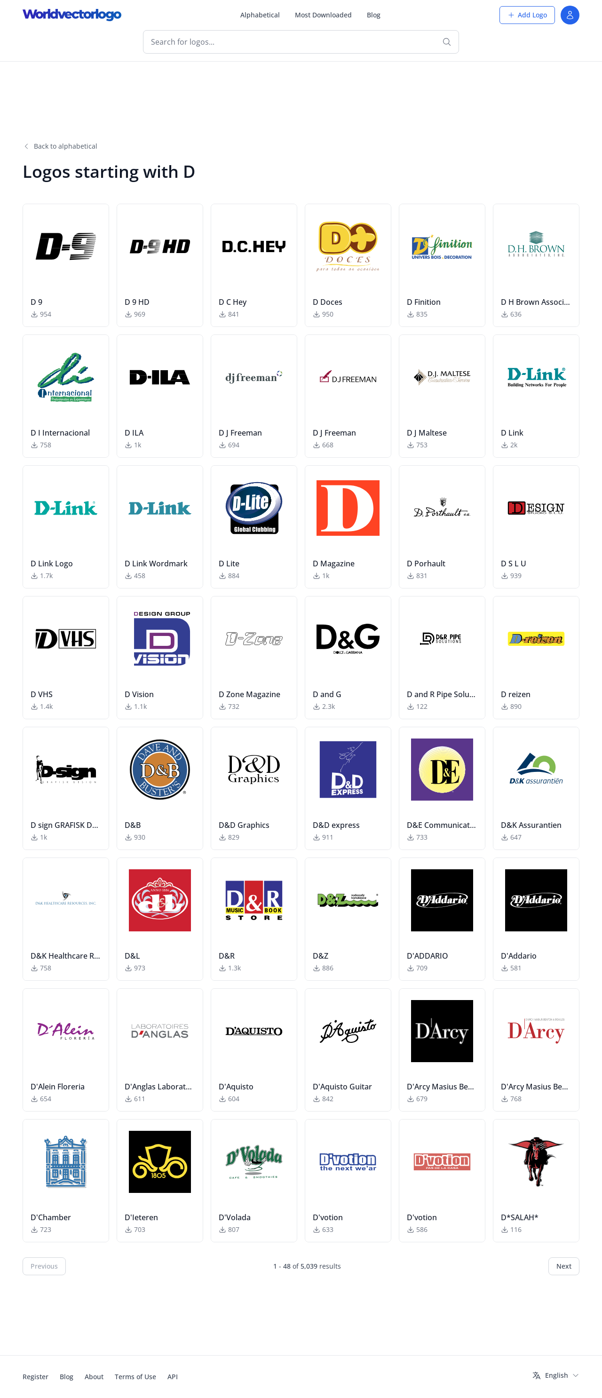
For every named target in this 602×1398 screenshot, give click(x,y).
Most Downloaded (323, 14)
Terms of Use (135, 1376)
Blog (373, 14)
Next (563, 1266)
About (94, 1376)
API (172, 1376)
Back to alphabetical (60, 146)
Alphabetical (260, 14)
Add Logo (527, 14)
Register (35, 1376)
